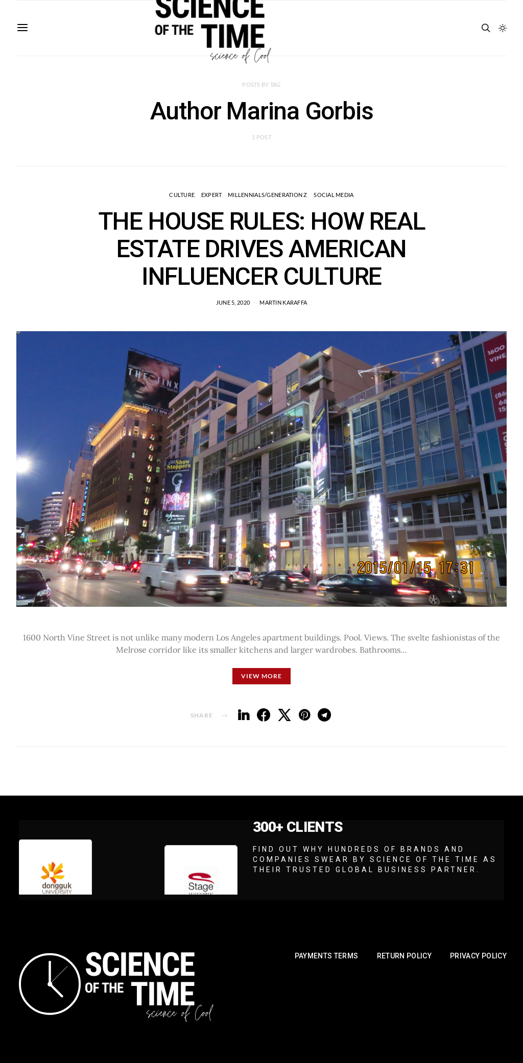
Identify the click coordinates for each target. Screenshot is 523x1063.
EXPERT (211, 194)
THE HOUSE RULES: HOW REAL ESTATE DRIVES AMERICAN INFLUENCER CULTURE (261, 249)
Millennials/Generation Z (267, 194)
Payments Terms (327, 956)
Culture (182, 194)
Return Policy (404, 956)
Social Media (333, 194)
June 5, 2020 (233, 302)
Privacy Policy (478, 956)
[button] (502, 28)
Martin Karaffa (283, 302)
